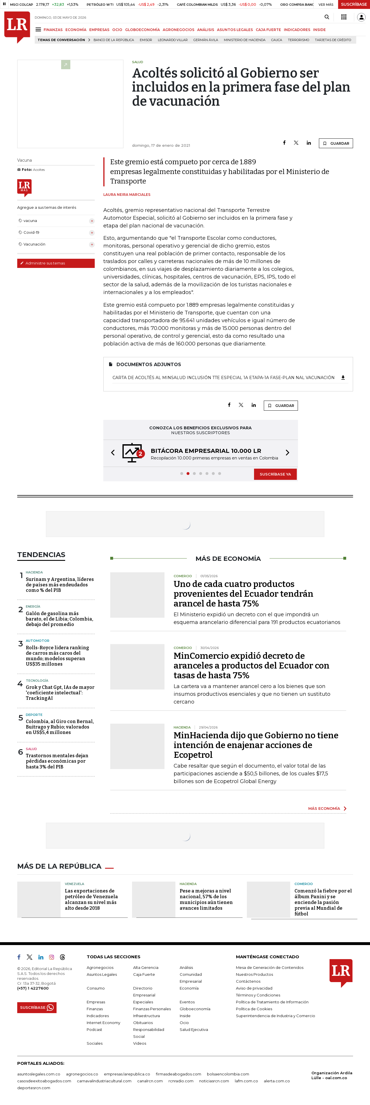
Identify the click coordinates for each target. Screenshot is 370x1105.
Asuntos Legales (102, 974)
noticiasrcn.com (214, 1081)
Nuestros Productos (254, 974)
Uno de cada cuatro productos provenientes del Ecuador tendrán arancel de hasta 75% (243, 594)
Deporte (34, 715)
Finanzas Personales (152, 1009)
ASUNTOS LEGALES (235, 30)
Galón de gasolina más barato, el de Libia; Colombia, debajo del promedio (59, 619)
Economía (189, 988)
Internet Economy (103, 1022)
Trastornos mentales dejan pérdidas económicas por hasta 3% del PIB (57, 761)
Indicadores (98, 1015)
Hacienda (34, 572)
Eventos (187, 1002)
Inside (185, 1015)
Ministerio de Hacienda (245, 40)
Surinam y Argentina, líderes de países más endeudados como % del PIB (60, 585)
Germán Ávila (205, 40)
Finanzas (95, 1009)
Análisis (186, 967)
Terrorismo (298, 40)
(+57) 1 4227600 (33, 988)
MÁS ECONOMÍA (324, 808)
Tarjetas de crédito (333, 40)
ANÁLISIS (205, 30)
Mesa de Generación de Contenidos (269, 967)
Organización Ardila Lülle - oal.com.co (331, 1075)
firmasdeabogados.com (178, 1074)
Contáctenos (248, 981)
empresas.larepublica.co (127, 1074)
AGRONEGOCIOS (178, 30)
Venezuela (74, 884)
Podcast (94, 1029)
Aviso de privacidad (254, 988)
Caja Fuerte (144, 974)
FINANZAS (53, 30)
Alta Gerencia (145, 967)
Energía (33, 606)
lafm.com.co (246, 1081)
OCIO (117, 30)
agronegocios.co (82, 1074)
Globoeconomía (195, 1009)
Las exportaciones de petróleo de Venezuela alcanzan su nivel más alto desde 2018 (91, 899)
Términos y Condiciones (258, 995)
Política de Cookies (254, 1009)
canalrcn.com (150, 1081)
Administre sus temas (42, 263)
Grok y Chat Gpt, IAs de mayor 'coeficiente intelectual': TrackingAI (60, 693)
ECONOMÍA (75, 30)
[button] (111, 453)
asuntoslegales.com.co (38, 1074)
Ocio (184, 1022)
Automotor (37, 641)
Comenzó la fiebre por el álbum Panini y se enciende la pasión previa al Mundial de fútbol (323, 902)
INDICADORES (297, 30)
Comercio (304, 884)
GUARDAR (336, 143)
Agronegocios (100, 967)
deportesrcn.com (33, 1087)
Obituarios (143, 1022)
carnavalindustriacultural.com (104, 1081)
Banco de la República (114, 40)
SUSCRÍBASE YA (275, 474)
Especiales (143, 1002)
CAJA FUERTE (268, 30)
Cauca (276, 40)
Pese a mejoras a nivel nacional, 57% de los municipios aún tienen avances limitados (206, 899)
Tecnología (37, 681)
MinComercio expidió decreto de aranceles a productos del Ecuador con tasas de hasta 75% (252, 666)
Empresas (96, 1002)
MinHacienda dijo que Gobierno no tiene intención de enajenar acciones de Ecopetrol (256, 745)
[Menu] (39, 29)
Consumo (96, 988)
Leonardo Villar (173, 40)
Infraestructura (146, 1015)
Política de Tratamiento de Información (272, 1002)
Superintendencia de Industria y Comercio (275, 1015)
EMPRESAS (99, 30)
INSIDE (319, 30)
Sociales (94, 1043)
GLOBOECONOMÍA (142, 30)
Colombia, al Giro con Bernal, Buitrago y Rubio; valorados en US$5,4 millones (60, 727)
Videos (139, 1043)
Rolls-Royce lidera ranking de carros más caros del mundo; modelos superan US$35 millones (57, 656)
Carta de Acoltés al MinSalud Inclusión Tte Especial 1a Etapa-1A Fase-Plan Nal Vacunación (229, 377)
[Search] (327, 17)
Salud (31, 749)
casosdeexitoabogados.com (44, 1081)
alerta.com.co (277, 1081)
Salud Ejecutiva (194, 1029)
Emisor (146, 40)
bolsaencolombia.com (228, 1074)
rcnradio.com (180, 1081)
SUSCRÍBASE (354, 4)
